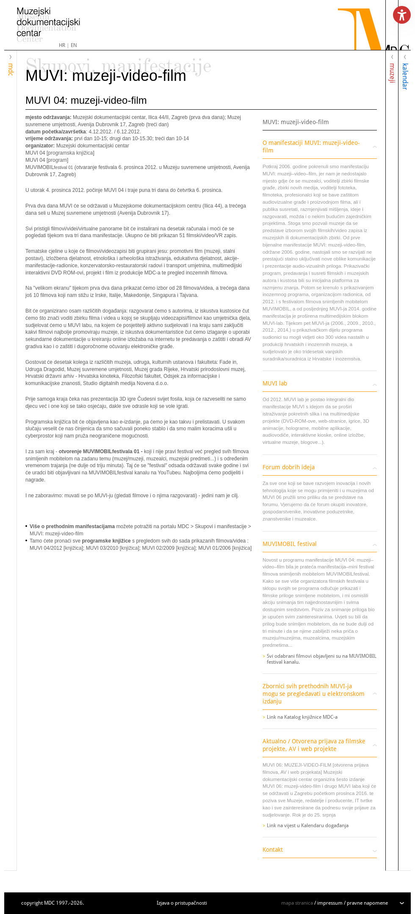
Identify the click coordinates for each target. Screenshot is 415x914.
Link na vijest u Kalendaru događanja (308, 825)
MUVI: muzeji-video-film (105, 75)
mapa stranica (297, 903)
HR (62, 45)
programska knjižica (70, 153)
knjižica (73, 548)
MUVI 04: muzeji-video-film (86, 100)
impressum (330, 903)
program (57, 160)
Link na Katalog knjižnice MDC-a (302, 717)
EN (74, 45)
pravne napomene (367, 903)
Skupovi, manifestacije (118, 62)
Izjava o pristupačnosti (182, 903)
